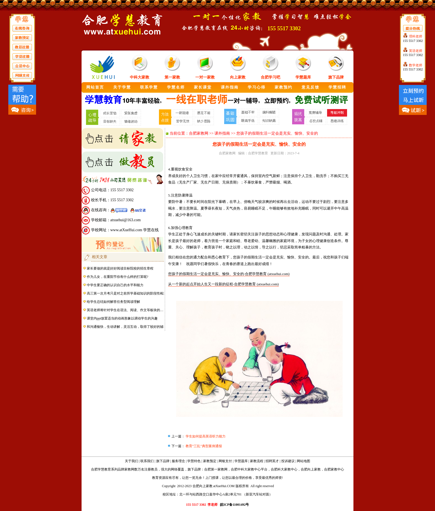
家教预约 (283, 87)
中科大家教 (139, 77)
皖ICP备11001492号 (234, 505)
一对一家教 (205, 77)
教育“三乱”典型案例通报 (203, 446)
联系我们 (147, 461)
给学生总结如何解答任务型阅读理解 (113, 302)
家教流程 (256, 461)
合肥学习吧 (270, 77)
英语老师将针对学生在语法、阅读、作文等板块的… (125, 310)
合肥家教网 (198, 133)
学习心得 (256, 87)
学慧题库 (303, 77)
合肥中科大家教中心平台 (249, 469)
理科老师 (415, 36)
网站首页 (95, 87)
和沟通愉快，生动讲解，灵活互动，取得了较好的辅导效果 (130, 327)
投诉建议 (288, 461)
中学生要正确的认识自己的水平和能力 (115, 285)
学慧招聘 (337, 87)
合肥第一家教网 (215, 469)
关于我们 (131, 461)
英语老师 (415, 51)
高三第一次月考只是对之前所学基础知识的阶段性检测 (127, 293)
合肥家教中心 (334, 469)
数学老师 (415, 65)
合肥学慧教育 (258, 153)
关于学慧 (122, 87)
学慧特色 (194, 461)
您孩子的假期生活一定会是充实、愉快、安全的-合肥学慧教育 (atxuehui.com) (229, 274)
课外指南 (230, 87)
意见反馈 (310, 87)
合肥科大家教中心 (284, 469)
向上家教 (238, 77)
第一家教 (172, 77)
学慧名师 (176, 87)
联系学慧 (149, 87)
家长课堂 (203, 87)
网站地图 (303, 461)
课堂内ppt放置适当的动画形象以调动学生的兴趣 (122, 318)
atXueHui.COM (224, 486)
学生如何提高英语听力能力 (205, 436)
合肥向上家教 (311, 469)
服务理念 (178, 461)
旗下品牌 (336, 77)
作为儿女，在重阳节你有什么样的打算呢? (117, 277)
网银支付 (225, 461)
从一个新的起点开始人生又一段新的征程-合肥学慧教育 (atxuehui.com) (223, 284)
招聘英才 (272, 461)
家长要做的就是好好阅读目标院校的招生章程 (120, 268)
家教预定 (209, 461)
